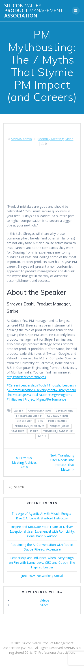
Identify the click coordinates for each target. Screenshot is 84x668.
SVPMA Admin (21, 139)
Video (69, 139)
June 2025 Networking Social (42, 576)
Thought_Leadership (58, 431)
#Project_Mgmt (33, 399)
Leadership (24, 421)
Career (18, 410)
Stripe (34, 431)
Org (40, 421)
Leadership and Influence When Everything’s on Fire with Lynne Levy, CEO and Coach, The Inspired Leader (42, 562)
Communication (39, 410)
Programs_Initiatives (30, 426)
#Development (44, 390)
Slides (44, 605)
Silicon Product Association (33, 10)
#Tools (41, 385)
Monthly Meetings (51, 139)
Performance (57, 421)
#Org (51, 395)
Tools (42, 436)
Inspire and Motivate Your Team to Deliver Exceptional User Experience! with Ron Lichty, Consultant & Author (42, 531)
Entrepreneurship (29, 415)
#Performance (55, 399)
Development (65, 410)
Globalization (57, 415)
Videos (44, 600)
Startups (17, 431)
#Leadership (27, 385)
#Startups (20, 395)
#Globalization (37, 395)
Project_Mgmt (59, 426)
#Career (12, 385)
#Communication (21, 390)
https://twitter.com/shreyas (26, 377)
